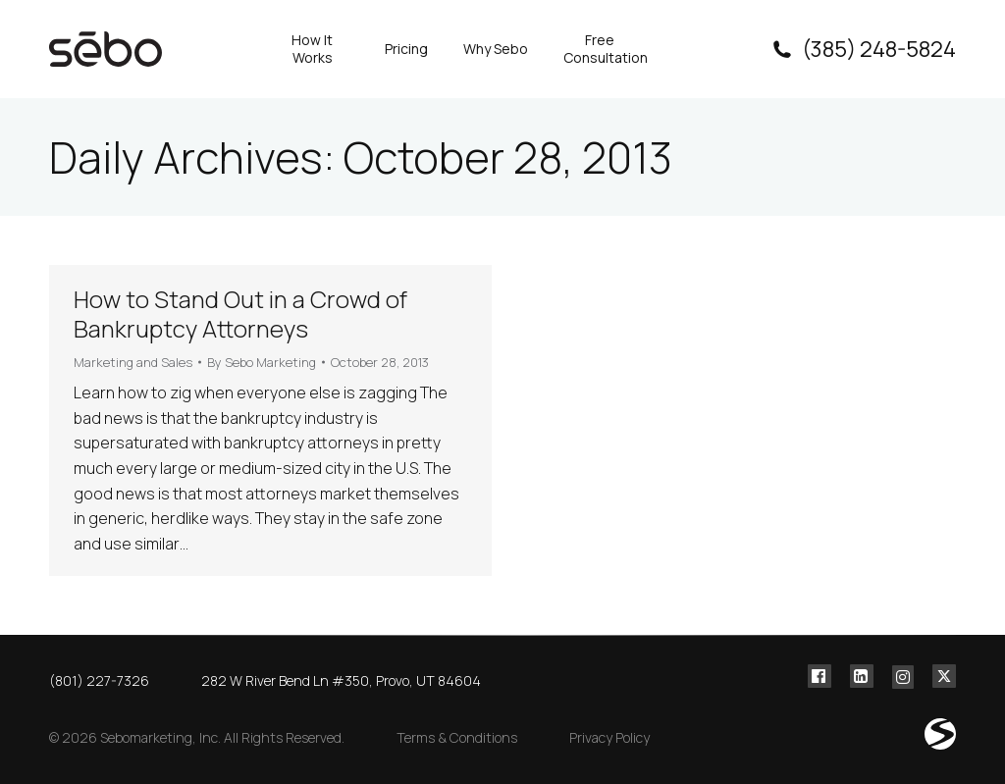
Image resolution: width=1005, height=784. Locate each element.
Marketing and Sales (133, 362)
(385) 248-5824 (862, 49)
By (261, 362)
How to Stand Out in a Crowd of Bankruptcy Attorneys (240, 313)
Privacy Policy (609, 737)
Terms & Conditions (457, 737)
